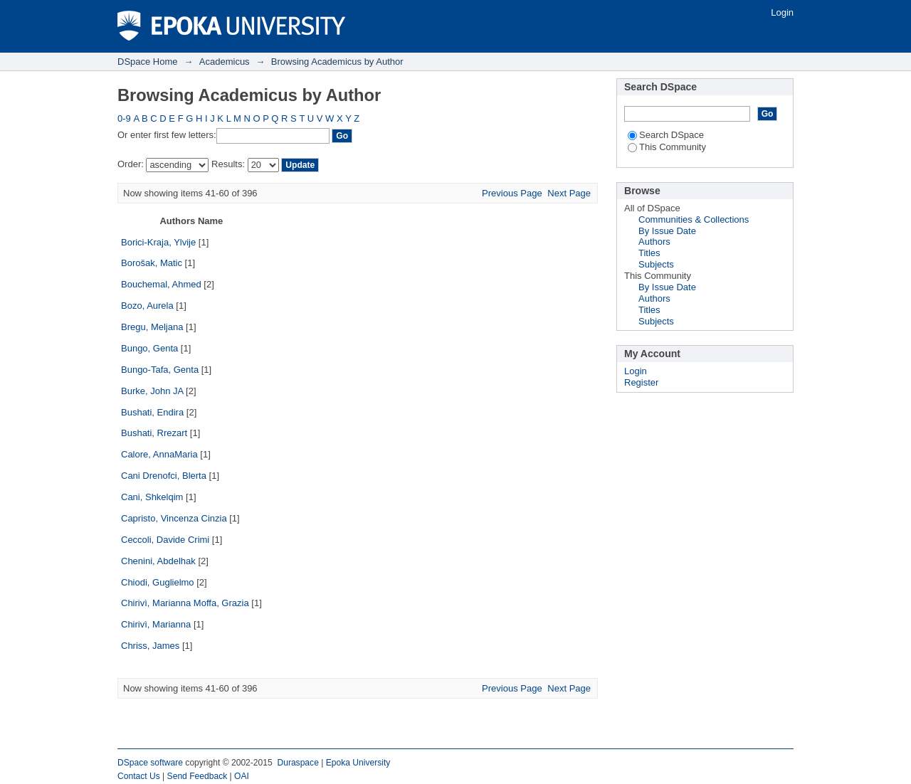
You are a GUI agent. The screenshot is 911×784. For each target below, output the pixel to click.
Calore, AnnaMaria (159, 454)
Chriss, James (150, 645)
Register (641, 382)
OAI (241, 776)
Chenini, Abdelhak (158, 561)
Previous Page (512, 193)
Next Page (569, 193)
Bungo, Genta (149, 348)
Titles (649, 253)
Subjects (656, 264)
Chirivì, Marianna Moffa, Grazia (185, 603)
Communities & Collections (693, 219)
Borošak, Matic (151, 263)
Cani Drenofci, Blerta (163, 475)
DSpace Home (147, 61)
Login (782, 12)
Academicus (224, 61)
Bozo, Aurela (147, 305)
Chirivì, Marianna (156, 624)
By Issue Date (667, 231)
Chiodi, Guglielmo (157, 582)
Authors (654, 241)
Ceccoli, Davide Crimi (165, 539)
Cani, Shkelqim (152, 497)
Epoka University (358, 763)
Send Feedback (197, 776)
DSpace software (150, 763)
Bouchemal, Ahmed (161, 284)
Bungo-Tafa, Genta (160, 369)
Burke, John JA (152, 391)
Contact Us (138, 776)
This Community (667, 147)
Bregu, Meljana (152, 327)
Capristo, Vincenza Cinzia (174, 518)
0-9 (124, 118)
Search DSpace (666, 134)
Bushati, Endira (152, 412)
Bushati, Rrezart (154, 433)
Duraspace (297, 763)
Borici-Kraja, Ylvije (158, 242)
